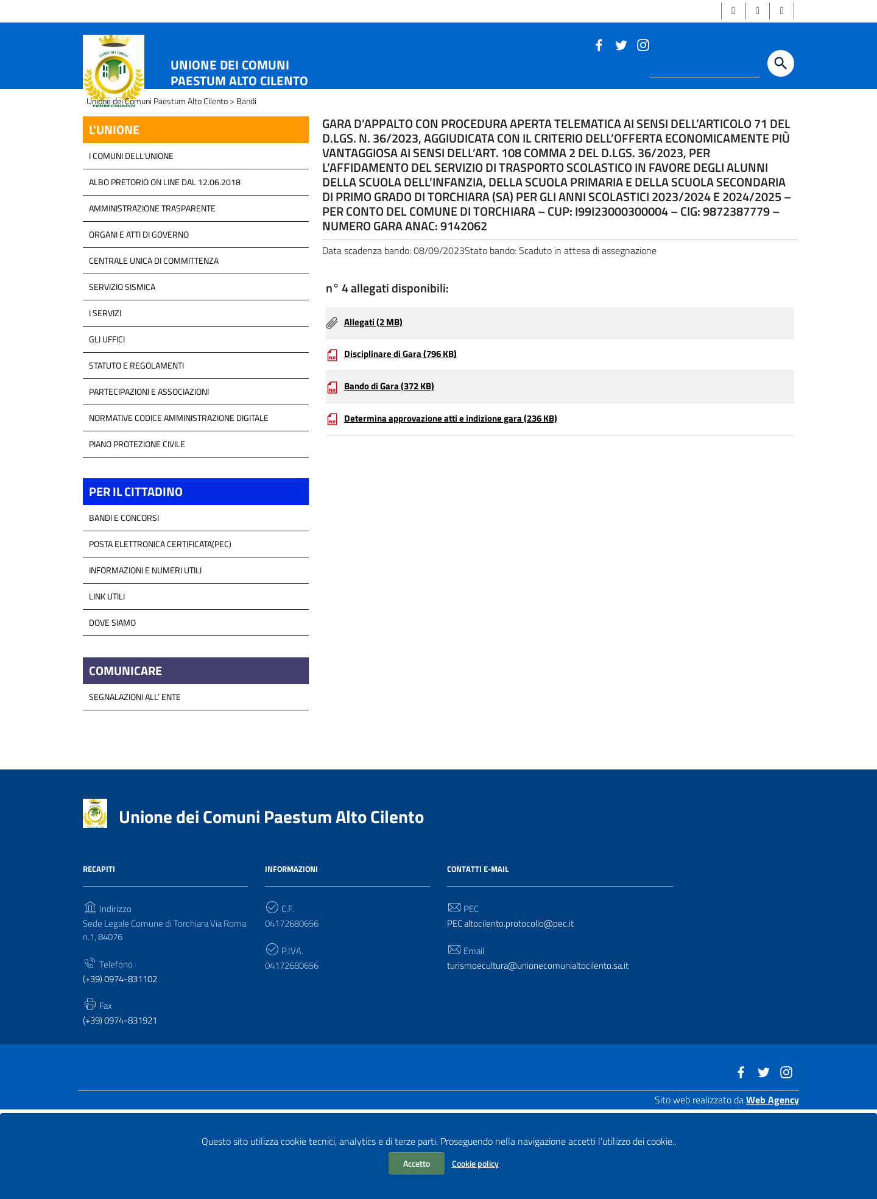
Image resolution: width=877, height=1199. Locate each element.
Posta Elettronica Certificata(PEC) (160, 620)
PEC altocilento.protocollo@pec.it (514, 1003)
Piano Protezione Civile (137, 518)
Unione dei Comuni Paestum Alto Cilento (239, 74)
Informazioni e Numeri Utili (145, 646)
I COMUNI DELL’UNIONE (131, 230)
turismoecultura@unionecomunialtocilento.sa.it (542, 1046)
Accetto (416, 1163)
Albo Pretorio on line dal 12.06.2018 (165, 256)
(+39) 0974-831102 (124, 1060)
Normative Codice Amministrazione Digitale (179, 492)
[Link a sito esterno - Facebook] (598, 46)
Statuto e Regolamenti (136, 439)
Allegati (375, 404)
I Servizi (105, 387)
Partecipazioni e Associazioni (149, 465)
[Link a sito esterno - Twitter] (620, 46)
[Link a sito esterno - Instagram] (642, 46)
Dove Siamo (112, 699)
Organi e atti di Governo (139, 308)
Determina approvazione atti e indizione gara (458, 505)
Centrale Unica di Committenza (154, 334)
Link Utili (107, 673)
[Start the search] (780, 65)
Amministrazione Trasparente (152, 282)
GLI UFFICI (107, 413)
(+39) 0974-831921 (124, 1103)
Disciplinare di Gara (404, 438)
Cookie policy (475, 1163)
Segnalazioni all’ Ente (135, 775)
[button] (728, 11)
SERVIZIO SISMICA (122, 361)
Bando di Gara (393, 471)
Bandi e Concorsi (124, 594)
